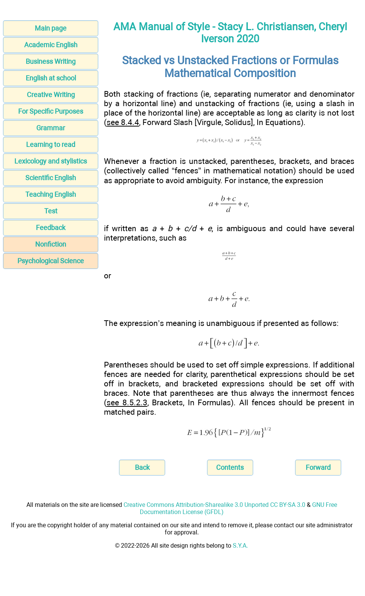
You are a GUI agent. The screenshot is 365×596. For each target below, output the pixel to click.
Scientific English (50, 178)
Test (50, 211)
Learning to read (50, 144)
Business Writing (51, 61)
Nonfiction (50, 244)
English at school (51, 78)
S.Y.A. (240, 545)
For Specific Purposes (50, 111)
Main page (51, 28)
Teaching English (50, 194)
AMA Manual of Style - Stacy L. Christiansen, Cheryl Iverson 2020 (230, 33)
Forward (318, 467)
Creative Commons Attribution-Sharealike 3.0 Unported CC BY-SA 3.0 (214, 504)
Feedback (50, 228)
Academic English (50, 45)
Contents (230, 467)
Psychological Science (50, 261)
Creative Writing (51, 95)
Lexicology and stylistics (50, 161)
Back (142, 467)
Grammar (50, 128)
